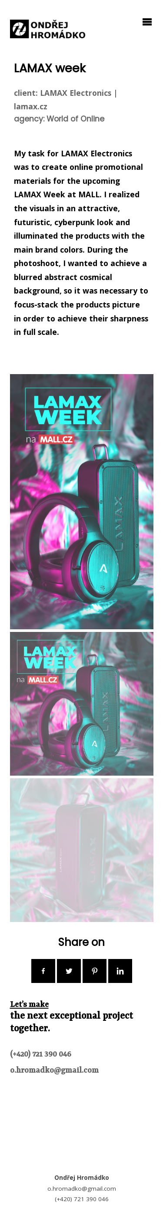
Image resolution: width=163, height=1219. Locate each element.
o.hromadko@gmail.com (54, 1070)
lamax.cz (30, 106)
